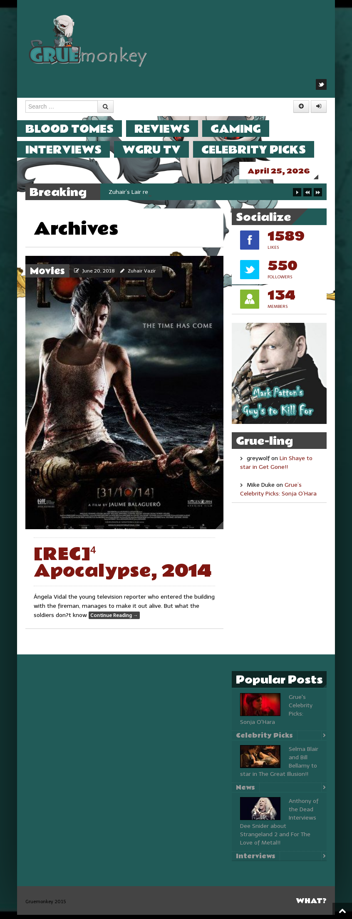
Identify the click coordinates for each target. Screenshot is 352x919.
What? (311, 905)
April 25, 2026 (287, 171)
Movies (47, 275)
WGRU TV (160, 149)
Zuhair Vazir (142, 275)
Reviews (170, 129)
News (245, 792)
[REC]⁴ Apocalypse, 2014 (123, 567)
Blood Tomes (78, 129)
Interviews (72, 149)
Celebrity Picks (262, 149)
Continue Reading (114, 619)
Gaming (244, 129)
